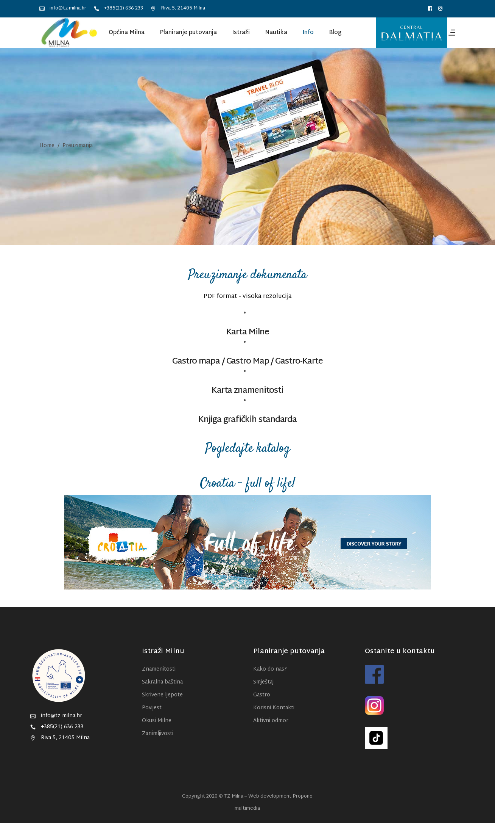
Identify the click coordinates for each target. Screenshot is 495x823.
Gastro (261, 695)
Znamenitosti (159, 669)
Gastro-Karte (299, 361)
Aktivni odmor (270, 721)
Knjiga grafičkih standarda (247, 420)
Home (46, 145)
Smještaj (263, 682)
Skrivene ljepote (162, 695)
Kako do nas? (270, 669)
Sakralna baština (162, 682)
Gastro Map (247, 361)
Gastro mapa (196, 361)
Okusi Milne (156, 721)
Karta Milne (247, 332)
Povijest (152, 708)
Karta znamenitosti (247, 390)
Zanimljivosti (157, 733)
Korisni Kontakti (273, 708)
